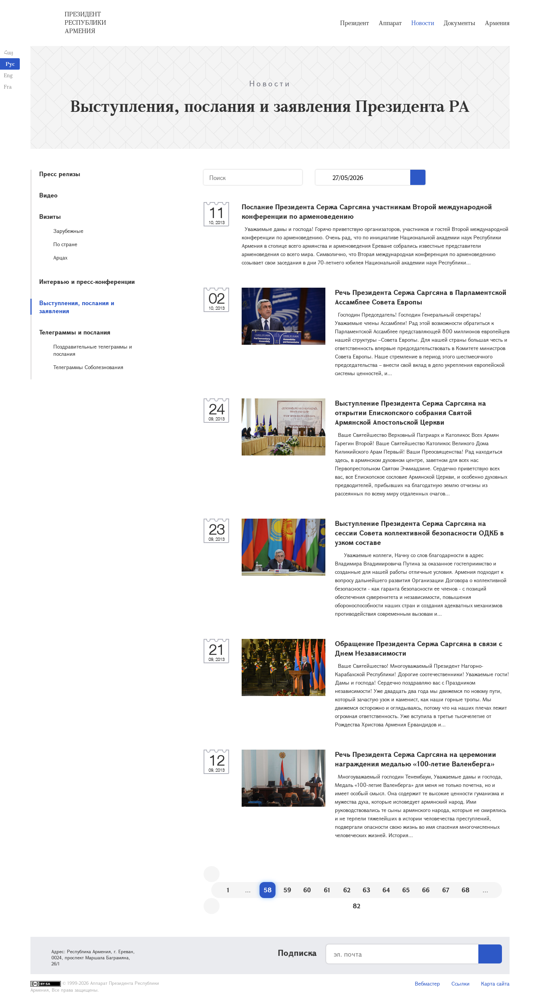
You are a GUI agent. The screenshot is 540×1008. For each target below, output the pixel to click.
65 (406, 890)
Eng (8, 75)
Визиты (50, 216)
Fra (8, 86)
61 (327, 890)
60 (307, 890)
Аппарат (390, 23)
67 (445, 890)
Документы (459, 23)
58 (268, 890)
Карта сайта (495, 983)
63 (366, 890)
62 (346, 890)
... (324, 178)
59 (287, 890)
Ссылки (460, 983)
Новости (422, 23)
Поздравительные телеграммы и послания (92, 350)
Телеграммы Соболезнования (88, 367)
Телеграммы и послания (74, 332)
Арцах (60, 257)
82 (356, 906)
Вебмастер (427, 983)
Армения (497, 23)
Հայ (8, 52)
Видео (48, 195)
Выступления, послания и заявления (76, 307)
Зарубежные (68, 230)
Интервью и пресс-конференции (87, 281)
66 (426, 890)
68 (466, 890)
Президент (354, 23)
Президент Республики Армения (85, 22)
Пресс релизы (59, 174)
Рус (10, 63)
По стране (65, 244)
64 (386, 890)
